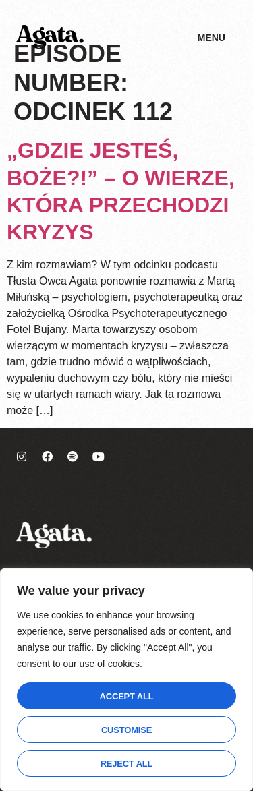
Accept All (127, 696)
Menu (211, 37)
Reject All (127, 764)
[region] (126, 679)
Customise (126, 730)
